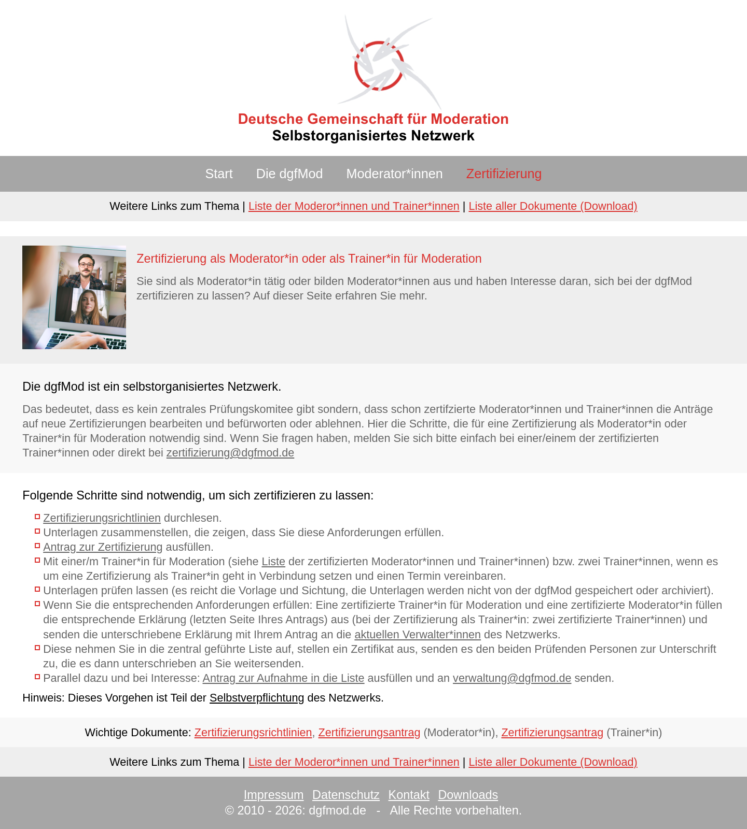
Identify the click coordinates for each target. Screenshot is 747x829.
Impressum (274, 795)
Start (219, 173)
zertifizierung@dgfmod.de (230, 452)
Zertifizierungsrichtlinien (102, 517)
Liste (273, 561)
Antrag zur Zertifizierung (102, 546)
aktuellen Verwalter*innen (417, 634)
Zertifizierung (504, 173)
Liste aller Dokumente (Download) (552, 205)
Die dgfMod (289, 173)
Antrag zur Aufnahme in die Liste (284, 677)
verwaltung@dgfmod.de (512, 677)
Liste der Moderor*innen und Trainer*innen (354, 205)
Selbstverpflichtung (257, 697)
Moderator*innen (395, 173)
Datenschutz (346, 795)
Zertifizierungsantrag (370, 732)
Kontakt (409, 795)
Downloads (468, 795)
